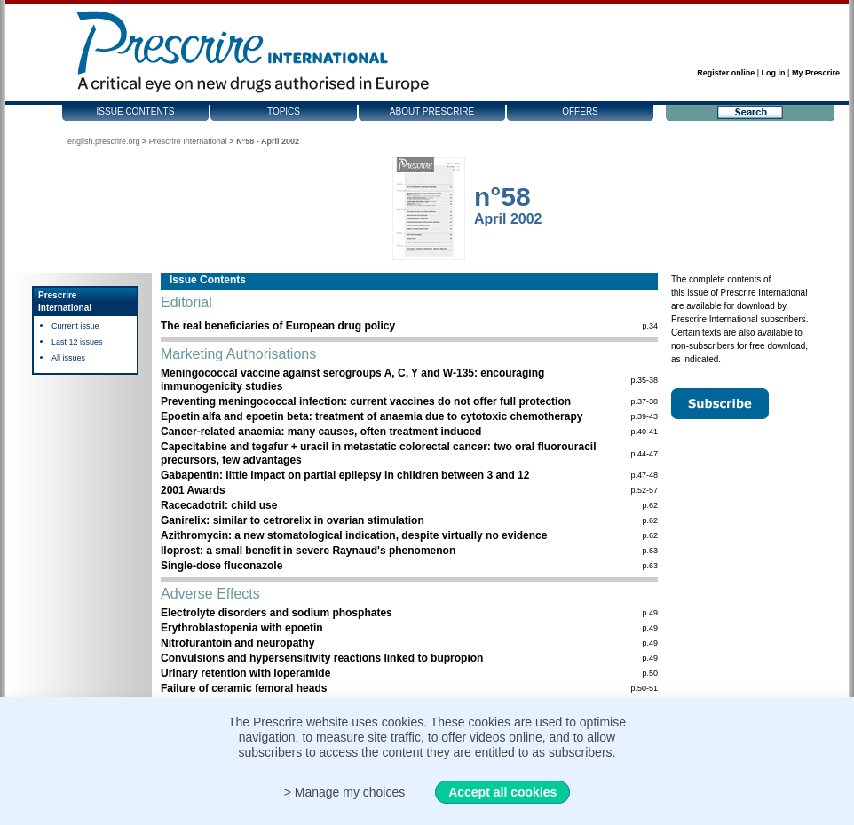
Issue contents (136, 111)
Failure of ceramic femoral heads (244, 688)
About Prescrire (432, 111)
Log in (774, 72)
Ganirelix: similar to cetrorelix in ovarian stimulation (292, 520)
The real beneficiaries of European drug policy (278, 326)
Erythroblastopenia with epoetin (242, 628)
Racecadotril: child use (219, 505)
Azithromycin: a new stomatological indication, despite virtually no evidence (354, 535)
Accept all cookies (502, 792)
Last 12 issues (77, 341)
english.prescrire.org (103, 141)
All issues (68, 357)
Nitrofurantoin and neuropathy (237, 643)
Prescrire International (188, 141)
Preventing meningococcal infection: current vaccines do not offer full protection (366, 401)
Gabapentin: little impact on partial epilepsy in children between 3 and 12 (345, 475)
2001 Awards (193, 490)
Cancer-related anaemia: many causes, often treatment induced (321, 431)
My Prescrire (816, 72)
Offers (580, 111)
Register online (726, 72)
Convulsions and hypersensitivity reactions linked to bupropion (322, 658)
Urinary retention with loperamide (245, 673)
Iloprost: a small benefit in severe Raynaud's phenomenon (308, 550)
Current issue (75, 325)
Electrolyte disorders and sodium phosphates (276, 613)
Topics (283, 111)
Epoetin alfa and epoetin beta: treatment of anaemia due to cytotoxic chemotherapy (371, 416)
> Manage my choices (345, 792)
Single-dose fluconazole (221, 565)
